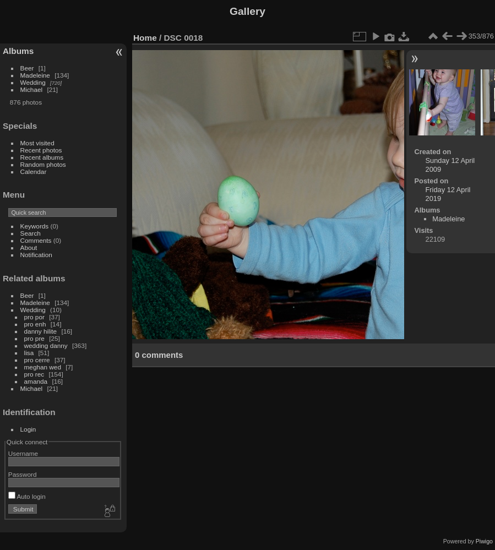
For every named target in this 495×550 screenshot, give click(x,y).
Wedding (33, 82)
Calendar (33, 171)
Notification (36, 254)
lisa (29, 352)
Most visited (37, 142)
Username (23, 453)
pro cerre (37, 359)
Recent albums (41, 157)
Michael (31, 89)
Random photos (43, 164)
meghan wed (42, 367)
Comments (36, 240)
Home (145, 37)
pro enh (35, 324)
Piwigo (484, 541)
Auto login (27, 496)
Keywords (34, 226)
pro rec (34, 374)
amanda (36, 381)
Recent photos (41, 150)
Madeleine (35, 75)
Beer (27, 68)
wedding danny (46, 345)
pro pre (34, 338)
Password (22, 474)
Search (30, 233)
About (28, 247)
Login (28, 429)
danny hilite (40, 331)
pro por (34, 316)
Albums (18, 51)
